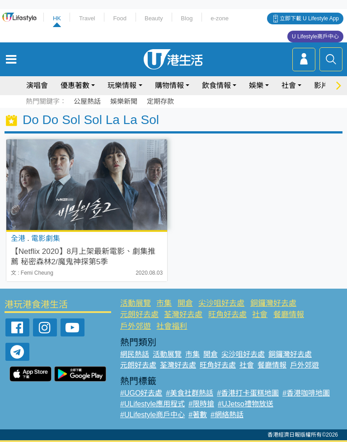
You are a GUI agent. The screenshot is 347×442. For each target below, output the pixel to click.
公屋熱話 (87, 101)
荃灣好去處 (183, 314)
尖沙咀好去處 (221, 303)
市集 (164, 303)
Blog (186, 18)
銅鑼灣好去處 (273, 303)
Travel (87, 18)
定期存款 (160, 101)
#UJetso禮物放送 (245, 404)
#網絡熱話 (227, 415)
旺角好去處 (227, 314)
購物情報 (169, 85)
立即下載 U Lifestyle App (309, 18)
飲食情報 (216, 85)
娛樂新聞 (123, 101)
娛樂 (256, 85)
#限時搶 (201, 404)
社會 (288, 85)
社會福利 (171, 326)
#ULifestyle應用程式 (152, 404)
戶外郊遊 (135, 326)
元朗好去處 (139, 314)
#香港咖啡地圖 (306, 393)
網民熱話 (134, 354)
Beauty (154, 18)
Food (120, 18)
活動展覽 (135, 303)
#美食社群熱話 (189, 393)
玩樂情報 (122, 85)
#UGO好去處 (141, 393)
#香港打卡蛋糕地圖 (248, 393)
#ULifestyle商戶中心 (152, 415)
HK (57, 18)
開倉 (185, 303)
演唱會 (37, 85)
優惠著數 (75, 85)
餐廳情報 (288, 314)
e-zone (220, 18)
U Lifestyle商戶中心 (315, 36)
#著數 (197, 415)
